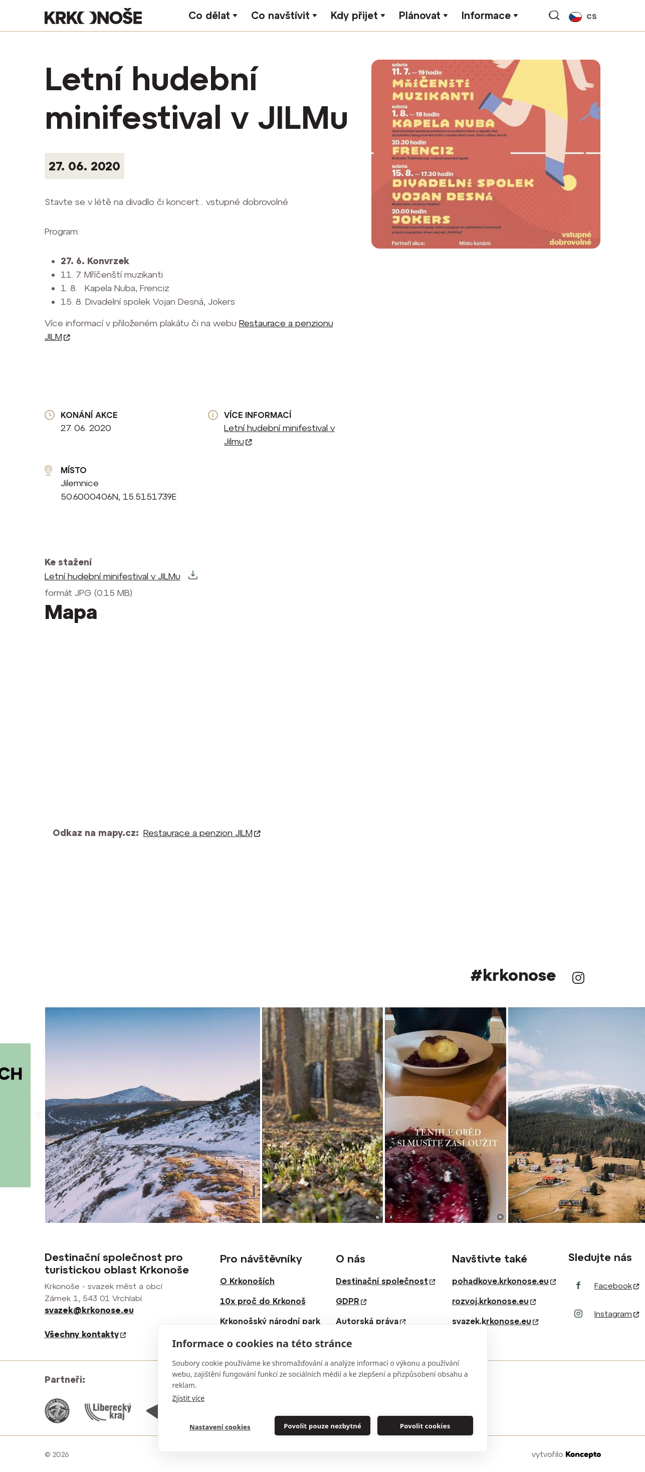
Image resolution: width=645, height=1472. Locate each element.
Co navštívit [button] (280, 15)
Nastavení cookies (220, 1426)
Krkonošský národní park (270, 1321)
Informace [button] (486, 15)
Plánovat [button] (420, 15)
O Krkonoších (247, 1281)
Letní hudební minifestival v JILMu (112, 576)
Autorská (370, 1321)
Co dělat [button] (209, 15)
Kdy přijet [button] (354, 15)
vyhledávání (555, 16)
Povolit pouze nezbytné (322, 1425)
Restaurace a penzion (202, 832)
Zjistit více (188, 1398)
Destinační (385, 1281)
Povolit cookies (425, 1425)
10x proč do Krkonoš (263, 1301)
